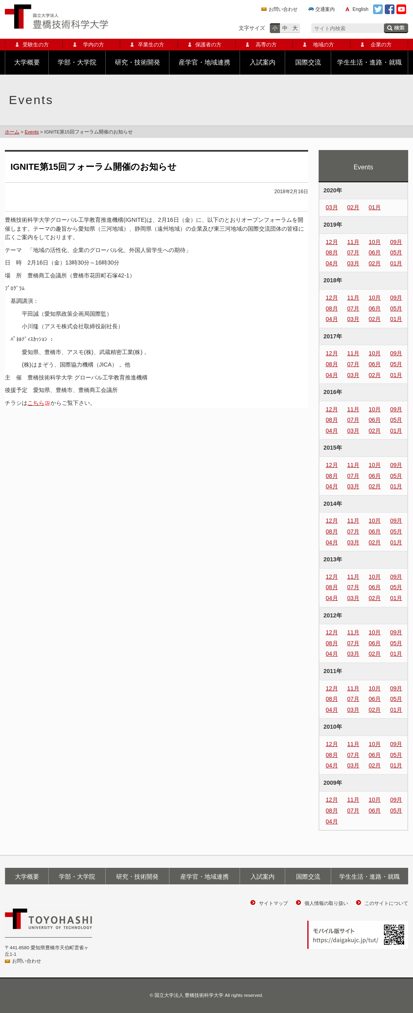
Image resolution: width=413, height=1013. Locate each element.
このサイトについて (386, 903)
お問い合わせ (283, 9)
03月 (332, 207)
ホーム (12, 131)
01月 (375, 207)
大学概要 (27, 62)
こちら (35, 403)
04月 (332, 263)
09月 (396, 242)
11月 (353, 242)
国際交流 (308, 62)
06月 (375, 252)
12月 (332, 242)
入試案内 (262, 62)
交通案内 (325, 9)
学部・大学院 (77, 62)
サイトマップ (273, 903)
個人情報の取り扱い (326, 903)
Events (32, 131)
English (360, 9)
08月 (332, 252)
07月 (353, 252)
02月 (353, 207)
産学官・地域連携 (204, 62)
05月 (396, 252)
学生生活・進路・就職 (369, 62)
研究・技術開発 (137, 62)
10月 (375, 242)
